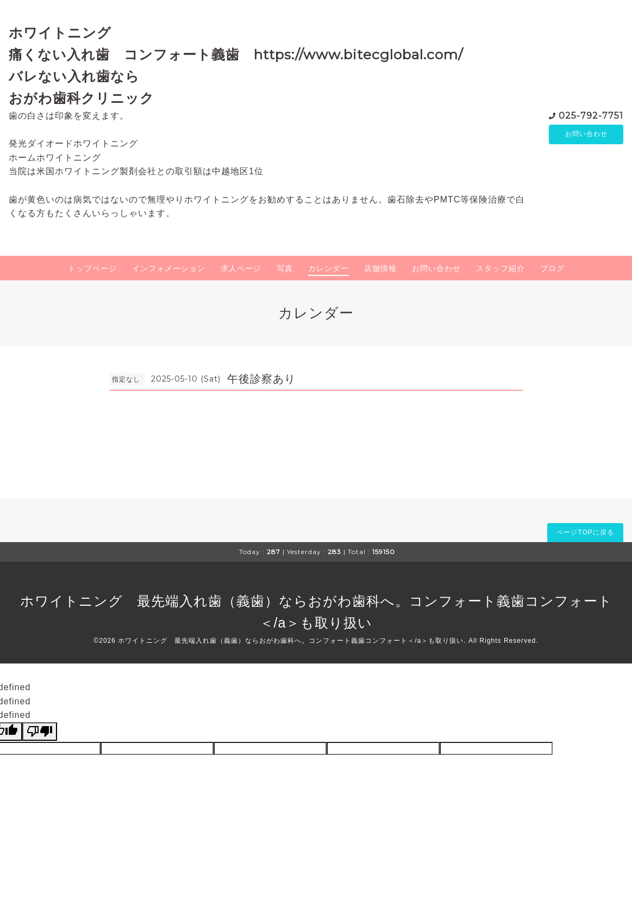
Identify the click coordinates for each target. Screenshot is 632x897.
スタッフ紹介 (500, 268)
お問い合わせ (586, 134)
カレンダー (328, 268)
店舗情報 (380, 268)
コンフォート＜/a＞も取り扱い (414, 640)
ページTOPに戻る (585, 532)
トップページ (92, 268)
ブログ (552, 268)
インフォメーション (168, 268)
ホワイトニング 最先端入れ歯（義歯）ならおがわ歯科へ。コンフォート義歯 (272, 601)
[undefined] (39, 731)
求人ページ (241, 268)
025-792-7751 (591, 115)
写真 (285, 268)
